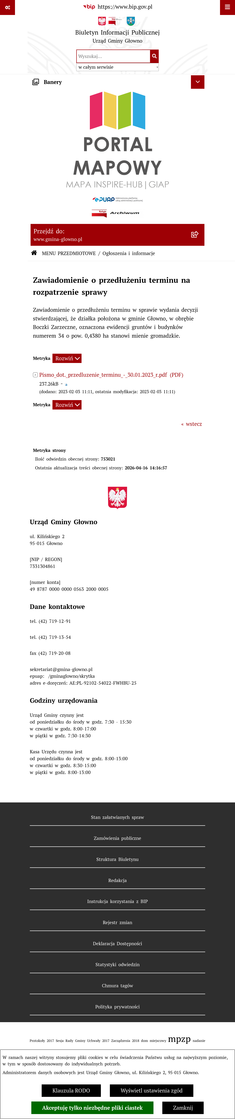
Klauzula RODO (71, 1090)
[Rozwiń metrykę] (67, 358)
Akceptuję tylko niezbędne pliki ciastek (92, 1107)
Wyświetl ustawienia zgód (152, 1090)
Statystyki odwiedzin (117, 965)
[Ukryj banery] (197, 82)
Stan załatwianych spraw (117, 817)
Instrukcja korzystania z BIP (117, 901)
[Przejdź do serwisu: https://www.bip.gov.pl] (117, 7)
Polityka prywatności (117, 1007)
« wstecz (191, 423)
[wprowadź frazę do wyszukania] (113, 56)
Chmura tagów (117, 986)
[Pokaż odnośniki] (7, 7)
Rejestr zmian (117, 922)
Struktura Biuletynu (117, 859)
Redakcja (117, 880)
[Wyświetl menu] (227, 7)
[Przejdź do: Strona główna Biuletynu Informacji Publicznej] (34, 253)
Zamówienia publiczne (117, 838)
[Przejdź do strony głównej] (117, 32)
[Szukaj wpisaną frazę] (154, 56)
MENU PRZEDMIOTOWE (69, 253)
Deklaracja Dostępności (117, 944)
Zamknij (183, 1107)
